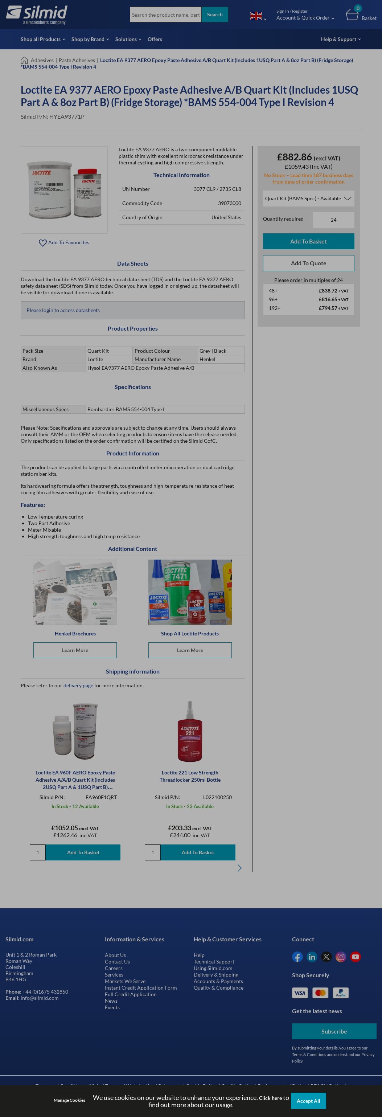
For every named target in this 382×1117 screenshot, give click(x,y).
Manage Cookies (69, 1100)
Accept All (308, 1101)
